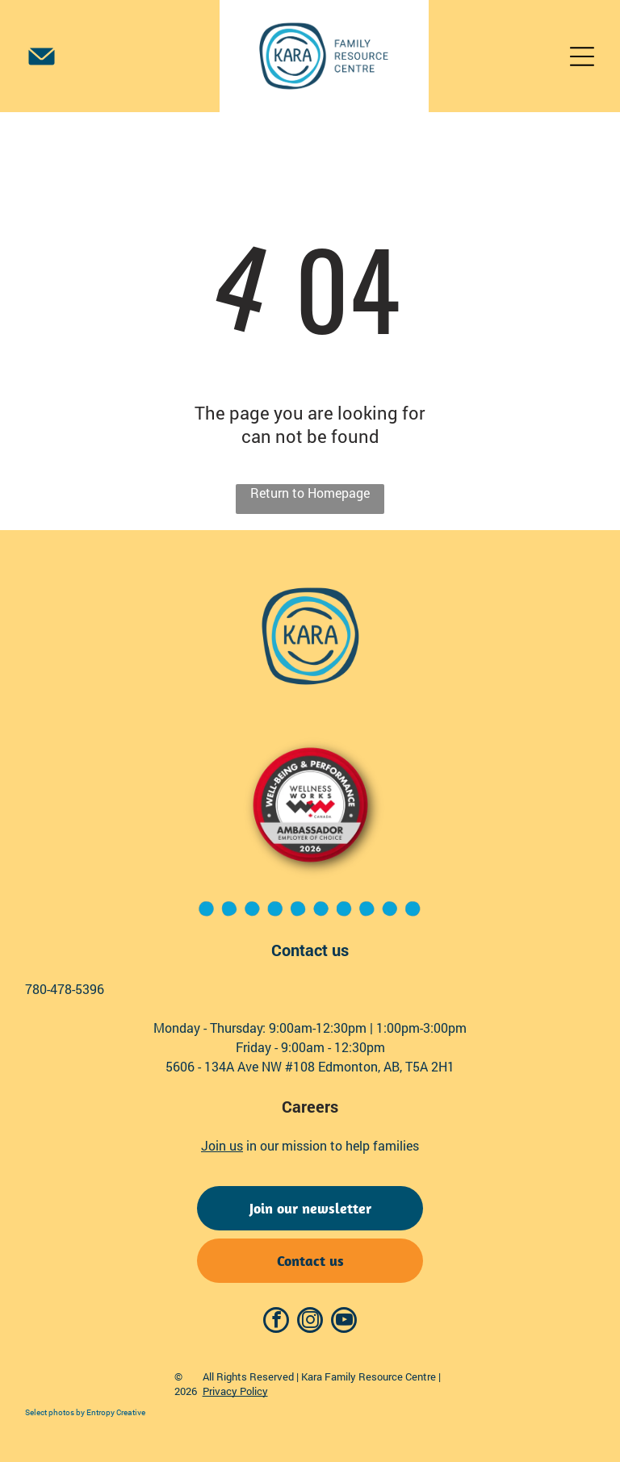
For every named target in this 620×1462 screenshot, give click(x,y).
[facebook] (276, 1322)
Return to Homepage (310, 492)
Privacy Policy (235, 1391)
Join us (222, 1145)
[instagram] (310, 1322)
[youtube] (344, 1322)
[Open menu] (582, 56)
